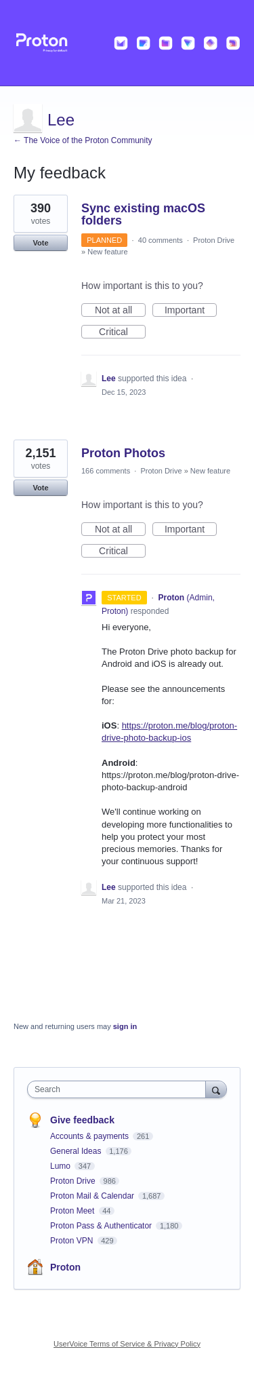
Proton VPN (73, 1240)
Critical (122, 332)
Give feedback (82, 1120)
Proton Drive (213, 240)
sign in (125, 1026)
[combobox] (119, 1089)
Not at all (120, 311)
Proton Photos (123, 453)
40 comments (160, 240)
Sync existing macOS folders (143, 214)
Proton (65, 1267)
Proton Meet (73, 1211)
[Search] (216, 1089)
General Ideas (77, 1151)
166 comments (105, 471)
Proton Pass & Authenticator (102, 1226)
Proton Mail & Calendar (93, 1196)
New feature (107, 252)
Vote (40, 243)
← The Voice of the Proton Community (83, 140)
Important (191, 311)
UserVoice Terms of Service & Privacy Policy (127, 1344)
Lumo (61, 1166)
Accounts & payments (90, 1136)
